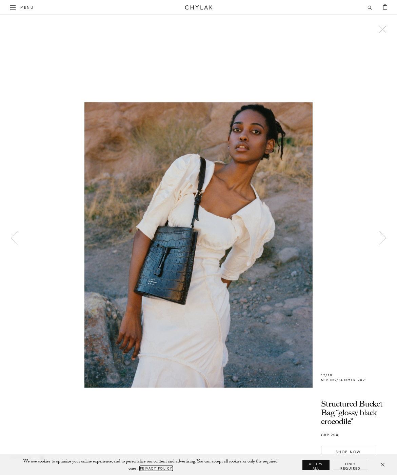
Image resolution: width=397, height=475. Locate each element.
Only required (350, 466)
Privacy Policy (156, 468)
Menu (22, 7)
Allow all (316, 466)
